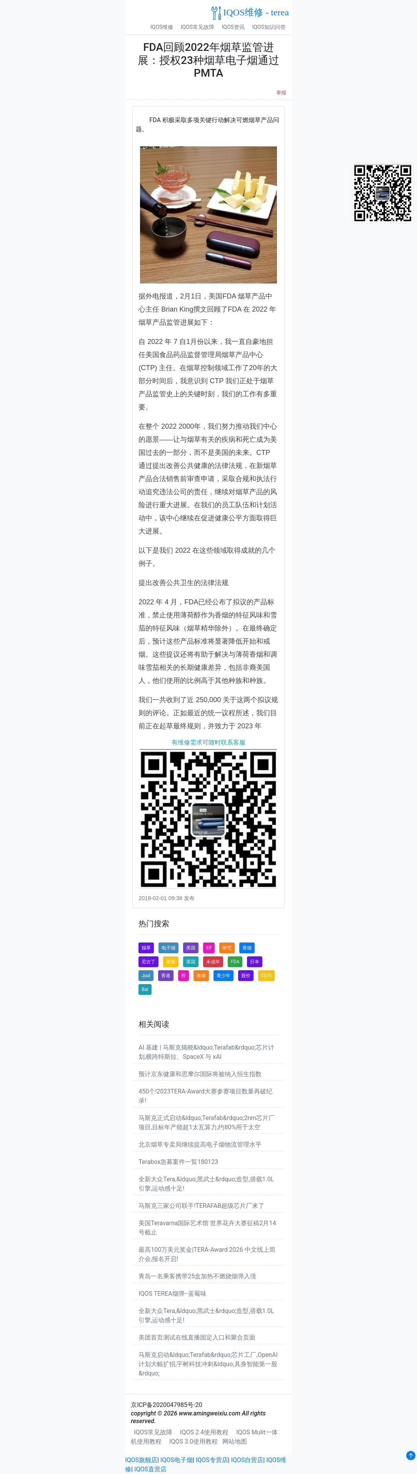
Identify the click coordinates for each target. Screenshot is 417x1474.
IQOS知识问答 (268, 27)
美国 (190, 948)
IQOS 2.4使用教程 (204, 1432)
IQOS (266, 975)
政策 (170, 961)
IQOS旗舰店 (141, 1460)
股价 (245, 975)
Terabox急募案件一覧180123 (178, 1161)
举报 (281, 93)
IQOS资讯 (233, 27)
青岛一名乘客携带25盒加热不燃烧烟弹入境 (197, 1276)
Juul (146, 975)
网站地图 (234, 1441)
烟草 (146, 948)
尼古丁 (148, 961)
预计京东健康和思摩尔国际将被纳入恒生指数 (200, 1074)
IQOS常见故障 (197, 27)
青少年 (223, 975)
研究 (227, 948)
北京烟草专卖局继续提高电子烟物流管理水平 (200, 1144)
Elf (209, 948)
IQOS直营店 (150, 1469)
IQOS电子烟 (176, 1460)
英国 (190, 961)
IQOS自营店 (247, 1460)
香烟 (247, 948)
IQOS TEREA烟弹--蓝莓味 (172, 1293)
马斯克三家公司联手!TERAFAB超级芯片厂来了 (201, 1205)
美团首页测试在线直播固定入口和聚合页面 (196, 1337)
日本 (254, 961)
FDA (235, 961)
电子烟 (168, 948)
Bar (145, 989)
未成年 (213, 961)
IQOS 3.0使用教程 (193, 1441)
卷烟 (201, 975)
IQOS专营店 (212, 1460)
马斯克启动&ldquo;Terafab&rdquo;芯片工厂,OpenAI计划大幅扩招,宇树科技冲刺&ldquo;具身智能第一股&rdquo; (208, 1364)
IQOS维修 (161, 27)
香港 (165, 975)
